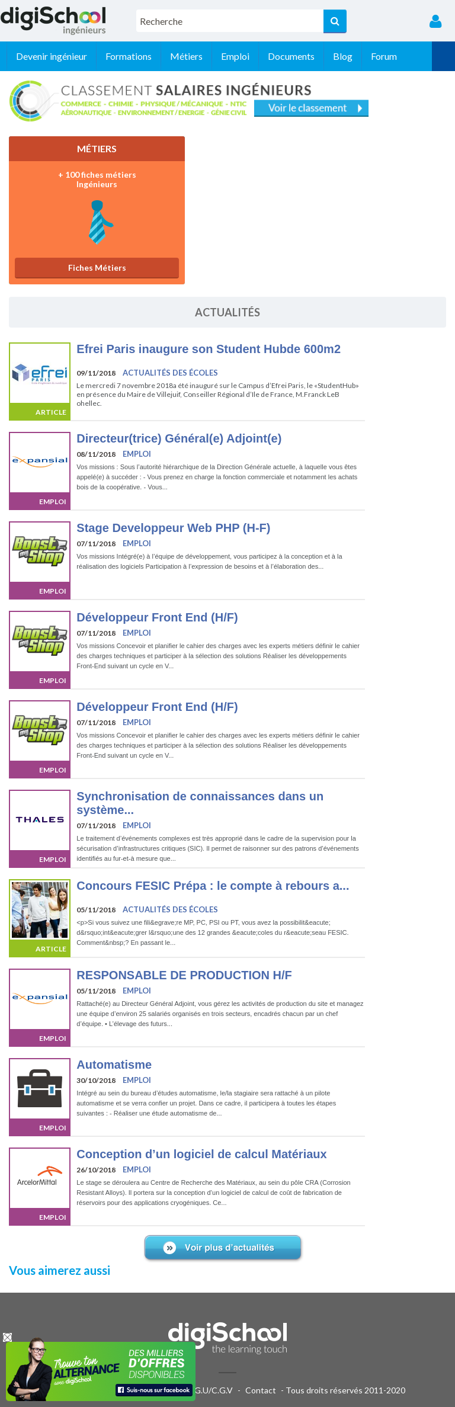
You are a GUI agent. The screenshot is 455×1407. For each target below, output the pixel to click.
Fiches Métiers (81, 265)
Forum (407, 56)
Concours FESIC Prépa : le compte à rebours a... (212, 885)
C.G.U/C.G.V (210, 1390)
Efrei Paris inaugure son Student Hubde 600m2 (208, 348)
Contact (260, 1390)
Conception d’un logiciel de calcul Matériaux (201, 1154)
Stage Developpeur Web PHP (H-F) (173, 527)
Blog (366, 56)
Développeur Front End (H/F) (157, 617)
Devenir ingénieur (74, 56)
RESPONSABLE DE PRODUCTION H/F (183, 975)
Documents (314, 56)
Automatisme (114, 1064)
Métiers (209, 56)
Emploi (258, 56)
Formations (152, 56)
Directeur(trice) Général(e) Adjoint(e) (178, 438)
